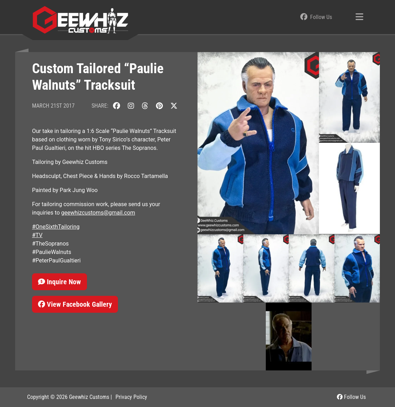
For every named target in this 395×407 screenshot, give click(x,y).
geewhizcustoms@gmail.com (98, 212)
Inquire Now (59, 282)
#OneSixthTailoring (56, 226)
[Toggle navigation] (359, 17)
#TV (37, 235)
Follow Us (351, 397)
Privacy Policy (131, 397)
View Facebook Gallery (75, 304)
